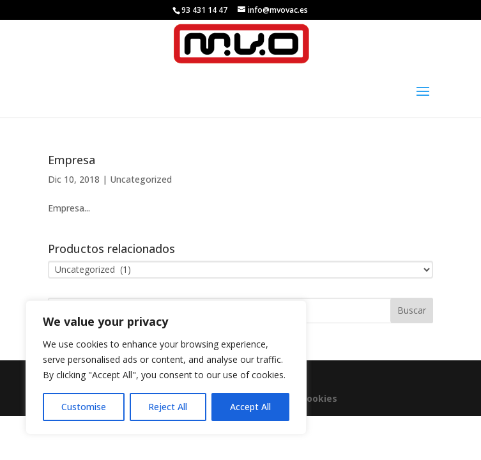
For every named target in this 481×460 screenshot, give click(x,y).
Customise (83, 407)
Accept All (250, 407)
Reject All (167, 407)
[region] (166, 367)
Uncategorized (141, 179)
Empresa (71, 159)
